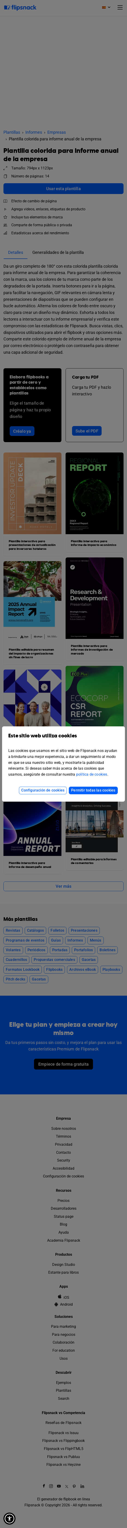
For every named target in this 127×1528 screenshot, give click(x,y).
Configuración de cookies (42, 790)
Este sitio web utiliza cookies (63, 739)
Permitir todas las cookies (93, 790)
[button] (9, 1518)
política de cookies (91, 774)
